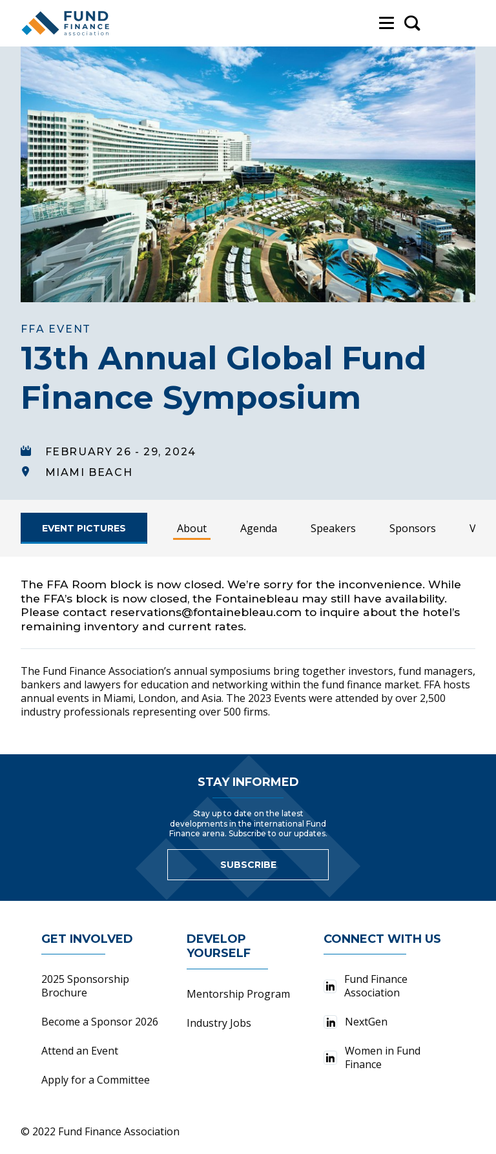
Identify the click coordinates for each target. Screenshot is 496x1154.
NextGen (356, 1022)
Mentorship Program (238, 994)
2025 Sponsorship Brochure (85, 986)
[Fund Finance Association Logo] (66, 23)
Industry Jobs (219, 1023)
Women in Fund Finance (372, 1057)
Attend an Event (79, 1051)
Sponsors (412, 528)
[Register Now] (84, 528)
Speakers (333, 528)
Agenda (258, 528)
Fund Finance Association (365, 986)
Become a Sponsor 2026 (99, 1022)
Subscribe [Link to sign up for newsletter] (248, 865)
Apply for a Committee (95, 1080)
